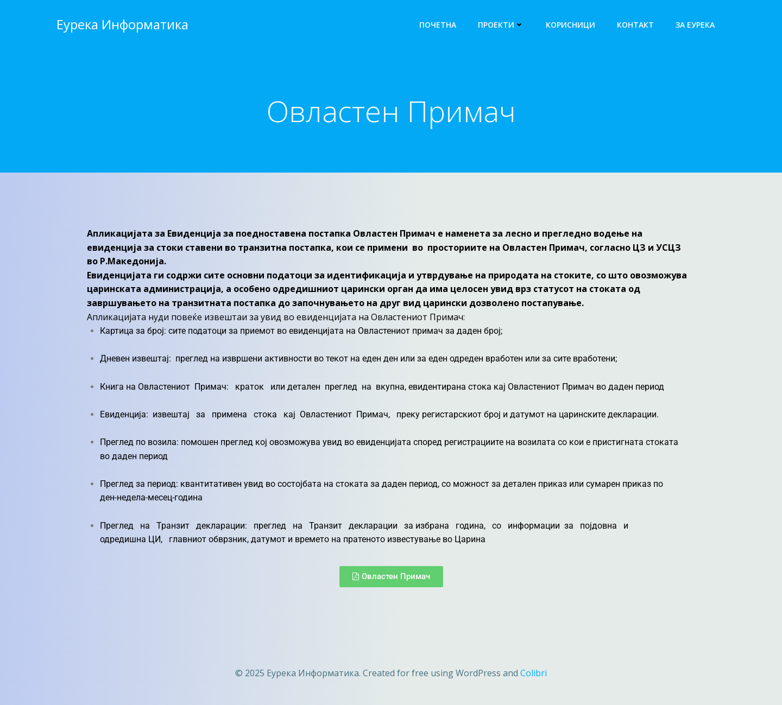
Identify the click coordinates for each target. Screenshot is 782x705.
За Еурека (695, 25)
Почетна (437, 25)
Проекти (501, 25)
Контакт (635, 25)
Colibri (533, 673)
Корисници (570, 25)
